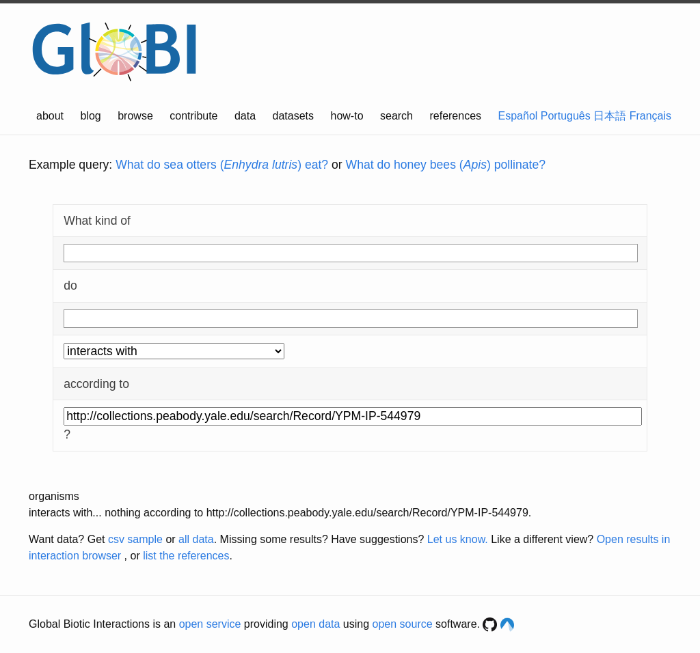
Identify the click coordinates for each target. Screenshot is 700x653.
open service (210, 624)
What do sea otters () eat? (222, 164)
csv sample (135, 539)
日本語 (609, 116)
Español (518, 116)
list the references (186, 555)
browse (135, 116)
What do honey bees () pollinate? (446, 164)
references (455, 116)
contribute (193, 116)
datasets (293, 116)
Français (650, 116)
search (396, 116)
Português (566, 116)
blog (91, 116)
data (245, 116)
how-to (347, 116)
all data (196, 539)
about (50, 116)
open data (315, 624)
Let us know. (457, 539)
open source (403, 624)
